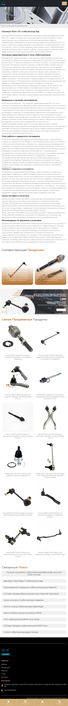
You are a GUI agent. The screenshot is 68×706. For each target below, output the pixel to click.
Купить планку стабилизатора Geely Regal (23, 606)
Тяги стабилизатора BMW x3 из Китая (21, 619)
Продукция (25, 702)
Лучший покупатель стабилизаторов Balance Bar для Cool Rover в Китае (34, 573)
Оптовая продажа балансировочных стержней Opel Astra (31, 594)
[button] (62, 269)
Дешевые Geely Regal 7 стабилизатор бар (23, 581)
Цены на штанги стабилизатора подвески (24, 600)
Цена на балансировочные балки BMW (23, 613)
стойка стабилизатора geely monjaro (21, 632)
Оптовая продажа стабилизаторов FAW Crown (26, 626)
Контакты (59, 702)
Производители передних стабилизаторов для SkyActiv (30, 587)
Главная (3, 26)
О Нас (42, 702)
